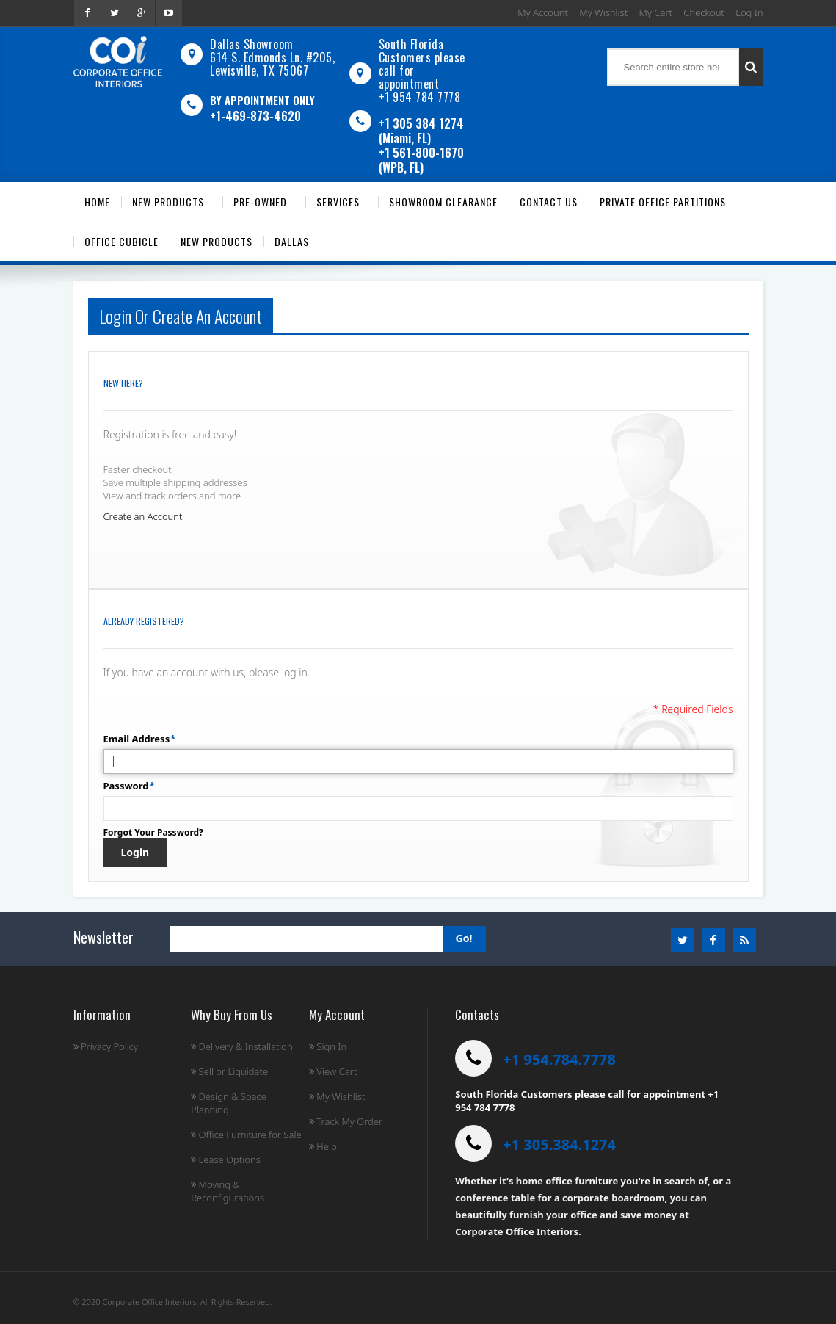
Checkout (703, 12)
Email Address (136, 738)
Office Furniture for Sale (246, 1134)
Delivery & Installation (242, 1046)
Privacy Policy (106, 1046)
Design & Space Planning (228, 1103)
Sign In (327, 1046)
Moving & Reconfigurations (227, 1191)
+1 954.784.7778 (559, 1059)
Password (126, 785)
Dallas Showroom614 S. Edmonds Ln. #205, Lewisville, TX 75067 (272, 57)
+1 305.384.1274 (559, 1144)
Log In (749, 12)
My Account (542, 12)
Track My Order (345, 1121)
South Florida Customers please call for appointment (422, 64)
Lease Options (226, 1159)
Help (323, 1146)
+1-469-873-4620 (255, 116)
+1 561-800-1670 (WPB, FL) (421, 160)
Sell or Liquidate (229, 1071)
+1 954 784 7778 (420, 97)
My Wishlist (603, 12)
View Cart (333, 1071)
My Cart (655, 12)
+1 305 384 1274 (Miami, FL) (421, 131)
